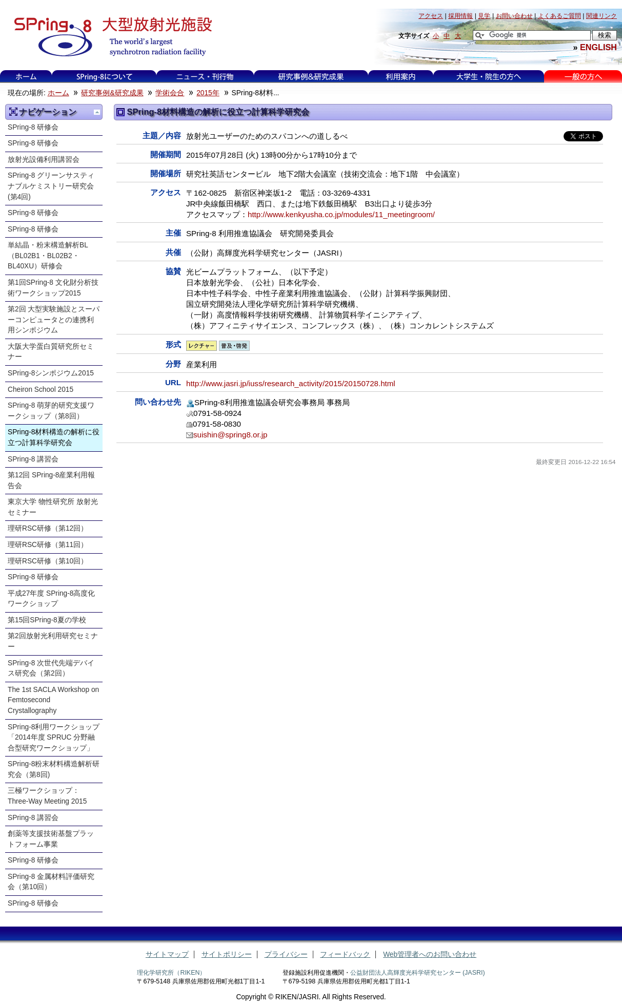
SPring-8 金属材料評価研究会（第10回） (51, 882)
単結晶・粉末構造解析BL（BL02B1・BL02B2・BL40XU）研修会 (48, 255)
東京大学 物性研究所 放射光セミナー (53, 507)
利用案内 (400, 76)
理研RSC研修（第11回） (48, 545)
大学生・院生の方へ (488, 76)
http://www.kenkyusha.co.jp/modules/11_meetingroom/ (341, 214)
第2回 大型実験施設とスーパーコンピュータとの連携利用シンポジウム (53, 319)
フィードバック (345, 954)
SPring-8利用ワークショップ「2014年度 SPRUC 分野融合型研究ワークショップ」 (53, 737)
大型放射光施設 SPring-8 (109, 37)
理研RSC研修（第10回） (48, 561)
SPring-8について (104, 76)
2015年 (207, 93)
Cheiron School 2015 (40, 389)
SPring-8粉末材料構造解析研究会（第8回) (53, 769)
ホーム (26, 76)
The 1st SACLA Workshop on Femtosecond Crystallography (53, 700)
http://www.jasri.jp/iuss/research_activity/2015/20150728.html (290, 383)
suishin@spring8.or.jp (230, 434)
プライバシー (286, 954)
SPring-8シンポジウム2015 (51, 373)
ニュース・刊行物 (205, 76)
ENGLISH (598, 47)
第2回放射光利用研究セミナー (53, 641)
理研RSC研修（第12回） (48, 528)
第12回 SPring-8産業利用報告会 (51, 480)
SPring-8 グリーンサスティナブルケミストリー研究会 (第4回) (51, 186)
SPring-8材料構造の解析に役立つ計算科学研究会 (53, 437)
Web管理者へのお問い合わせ (429, 954)
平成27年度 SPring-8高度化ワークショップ (51, 599)
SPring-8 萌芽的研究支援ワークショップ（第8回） (51, 411)
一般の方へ (583, 76)
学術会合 (169, 93)
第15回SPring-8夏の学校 (47, 620)
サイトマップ (167, 954)
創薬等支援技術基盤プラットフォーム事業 (51, 839)
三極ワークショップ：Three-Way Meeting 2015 (47, 796)
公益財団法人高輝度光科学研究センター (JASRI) (417, 972)
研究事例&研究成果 (310, 76)
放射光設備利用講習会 (43, 159)
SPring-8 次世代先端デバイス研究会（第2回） (51, 668)
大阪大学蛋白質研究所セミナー (51, 352)
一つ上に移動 (97, 112)
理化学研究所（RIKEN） (171, 972)
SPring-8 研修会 (33, 127)
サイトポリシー (227, 954)
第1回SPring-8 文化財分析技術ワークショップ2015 (53, 288)
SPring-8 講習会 (33, 459)
